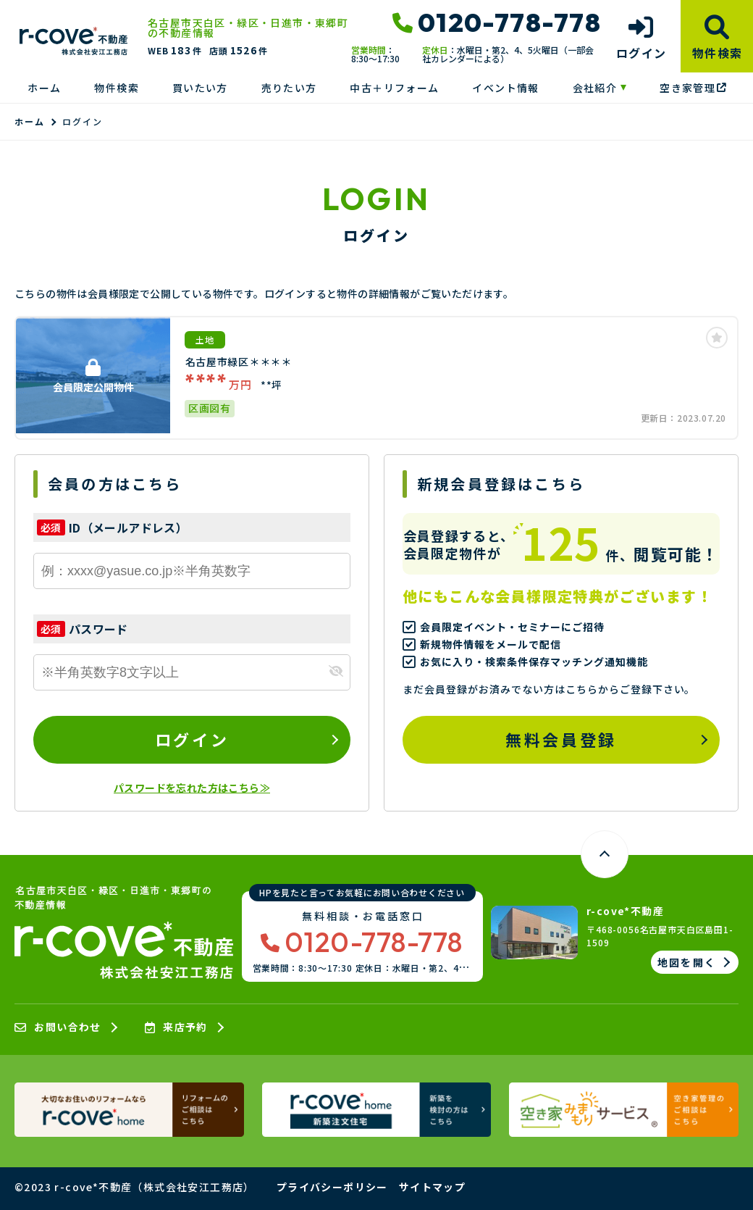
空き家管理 (693, 87)
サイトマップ (432, 1187)
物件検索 (116, 87)
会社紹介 (595, 87)
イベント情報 (505, 87)
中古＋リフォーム (394, 87)
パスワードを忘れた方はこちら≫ (192, 787)
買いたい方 (200, 87)
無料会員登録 (560, 739)
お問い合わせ (57, 1027)
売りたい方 (289, 87)
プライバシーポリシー (332, 1187)
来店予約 (176, 1027)
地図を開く (686, 962)
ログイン (192, 739)
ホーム (44, 87)
